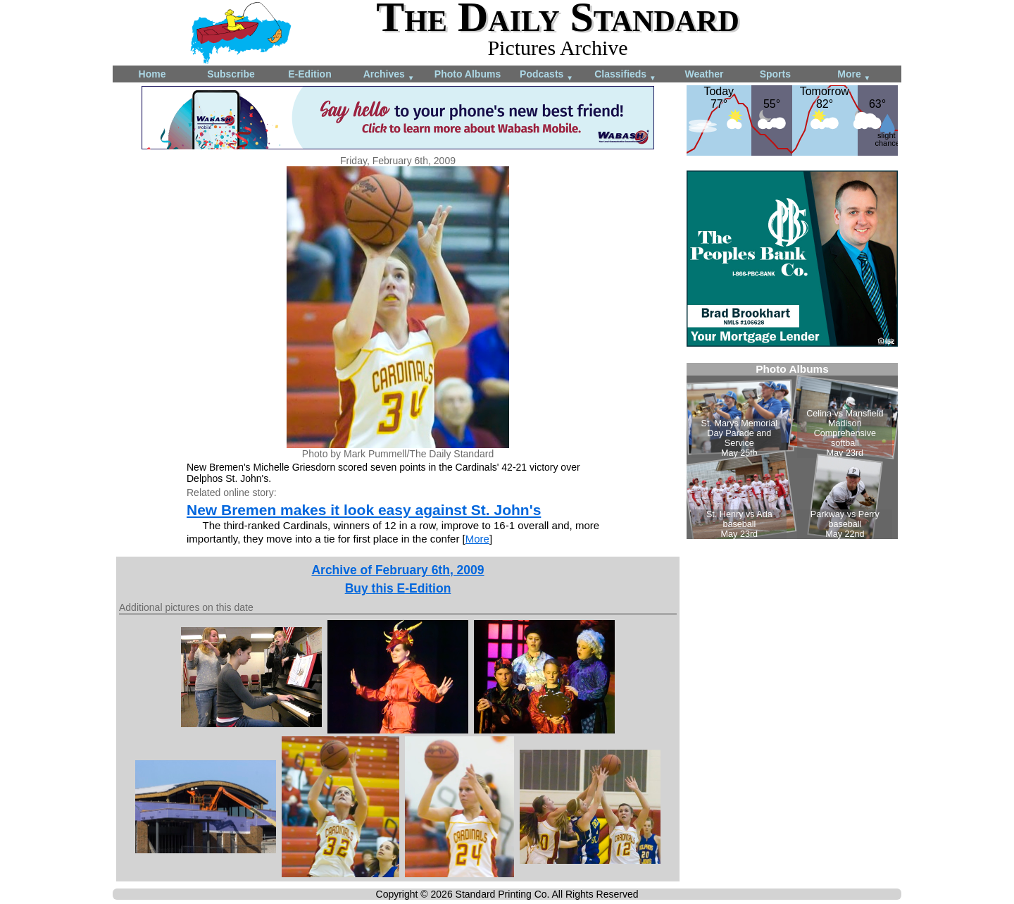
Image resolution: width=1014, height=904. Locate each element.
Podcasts (546, 75)
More (853, 75)
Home (152, 74)
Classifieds (625, 75)
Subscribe (231, 74)
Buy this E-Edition (398, 588)
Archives (389, 75)
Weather (704, 74)
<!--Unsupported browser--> (792, 451)
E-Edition (309, 74)
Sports (775, 74)
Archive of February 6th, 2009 (397, 570)
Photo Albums (467, 74)
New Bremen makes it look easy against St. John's (364, 510)
